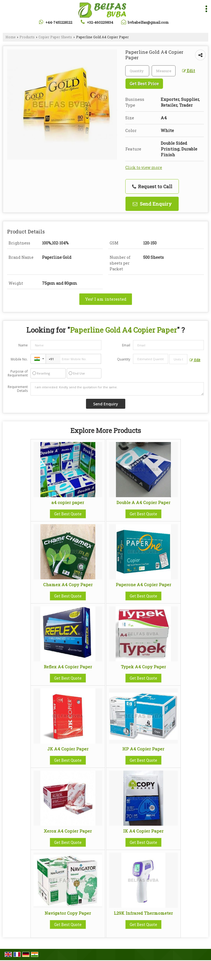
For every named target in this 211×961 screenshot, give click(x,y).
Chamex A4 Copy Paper (68, 584)
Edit (188, 70)
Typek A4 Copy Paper (143, 666)
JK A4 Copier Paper (67, 749)
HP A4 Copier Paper (143, 749)
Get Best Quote (68, 513)
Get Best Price (144, 83)
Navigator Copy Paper (68, 913)
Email (126, 345)
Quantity (123, 359)
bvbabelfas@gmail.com (148, 22)
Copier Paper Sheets (55, 37)
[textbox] (164, 70)
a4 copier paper (67, 502)
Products (27, 37)
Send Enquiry (152, 204)
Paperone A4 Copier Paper (143, 584)
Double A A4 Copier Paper (143, 502)
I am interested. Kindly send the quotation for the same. (117, 388)
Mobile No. (19, 359)
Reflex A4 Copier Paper (68, 666)
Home (10, 37)
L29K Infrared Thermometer (143, 913)
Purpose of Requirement (18, 373)
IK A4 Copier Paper (143, 831)
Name (23, 345)
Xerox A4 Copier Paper (68, 831)
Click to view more (143, 167)
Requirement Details (18, 389)
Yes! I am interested (105, 299)
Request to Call (152, 186)
